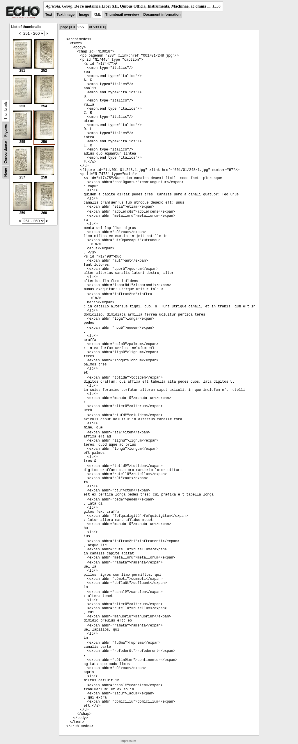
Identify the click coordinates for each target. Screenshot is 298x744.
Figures (5, 130)
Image (84, 15)
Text (48, 15)
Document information (161, 15)
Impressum (128, 741)
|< (70, 27)
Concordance (5, 152)
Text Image (65, 15)
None (5, 172)
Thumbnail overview (122, 15)
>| (104, 27)
